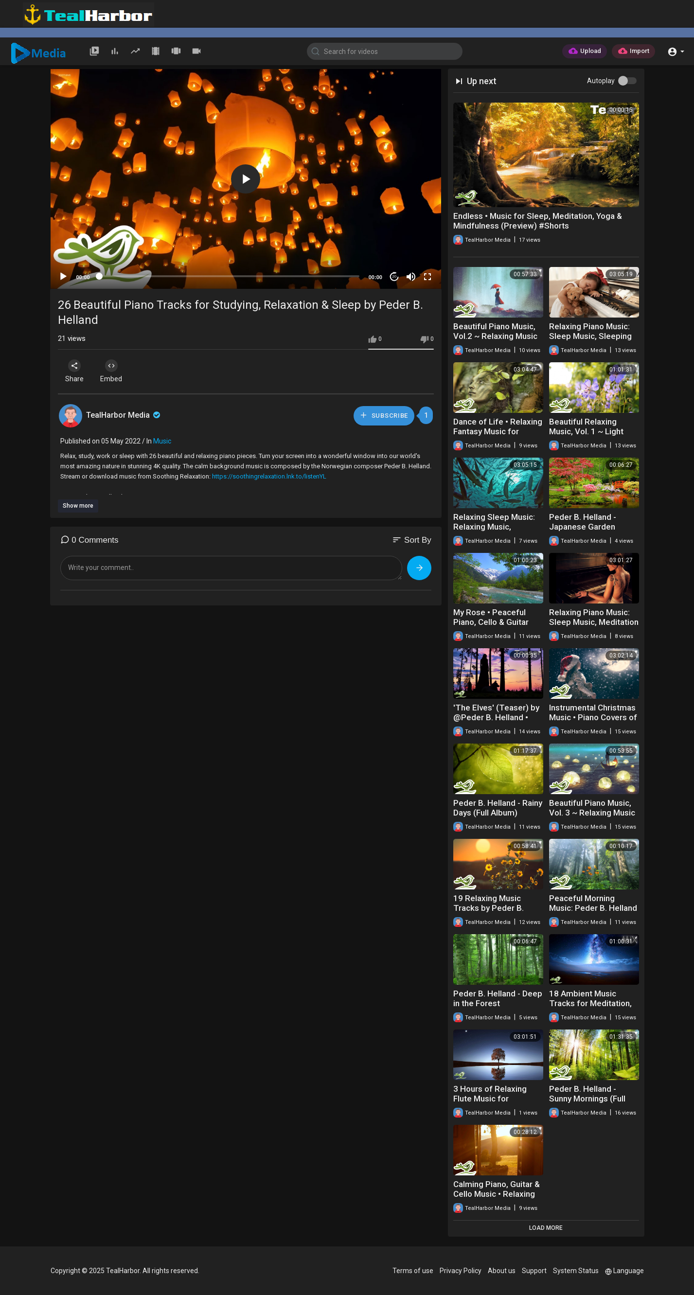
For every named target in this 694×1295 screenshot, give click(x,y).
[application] (246, 179)
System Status (576, 1271)
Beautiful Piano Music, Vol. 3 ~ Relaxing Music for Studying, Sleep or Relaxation (592, 817)
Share (76, 371)
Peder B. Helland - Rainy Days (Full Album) (497, 807)
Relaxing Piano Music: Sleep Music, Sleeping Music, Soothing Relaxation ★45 (590, 340)
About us (502, 1271)
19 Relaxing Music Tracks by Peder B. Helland (488, 907)
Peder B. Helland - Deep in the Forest (497, 998)
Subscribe (383, 415)
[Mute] (411, 277)
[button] (676, 50)
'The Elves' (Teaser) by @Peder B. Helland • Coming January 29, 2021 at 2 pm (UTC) (496, 722)
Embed (115, 371)
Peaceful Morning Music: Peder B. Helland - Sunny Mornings (593, 907)
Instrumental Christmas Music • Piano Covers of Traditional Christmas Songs (593, 722)
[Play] (63, 277)
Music (162, 441)
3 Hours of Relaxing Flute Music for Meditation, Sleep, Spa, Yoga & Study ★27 (496, 1103)
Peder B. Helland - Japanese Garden (582, 522)
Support (534, 1271)
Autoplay (601, 81)
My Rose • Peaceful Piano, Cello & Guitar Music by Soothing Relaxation (491, 626)
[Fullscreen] (427, 277)
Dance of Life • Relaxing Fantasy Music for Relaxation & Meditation (497, 431)
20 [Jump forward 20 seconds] (394, 276)
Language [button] (624, 1271)
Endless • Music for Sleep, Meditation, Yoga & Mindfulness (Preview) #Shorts (537, 221)
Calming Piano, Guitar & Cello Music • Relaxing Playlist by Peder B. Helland (496, 1198)
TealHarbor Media (124, 415)
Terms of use (412, 1271)
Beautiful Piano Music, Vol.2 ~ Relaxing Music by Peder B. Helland (495, 336)
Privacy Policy (460, 1271)
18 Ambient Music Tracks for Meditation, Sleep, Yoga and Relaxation (590, 1008)
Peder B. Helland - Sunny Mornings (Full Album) (587, 1098)
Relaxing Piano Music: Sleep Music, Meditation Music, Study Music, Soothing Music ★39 (594, 626)
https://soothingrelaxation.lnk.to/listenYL (269, 476)
